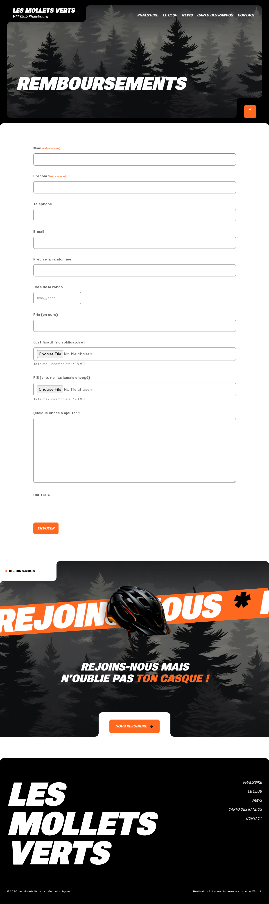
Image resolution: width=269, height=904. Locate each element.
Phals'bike (147, 15)
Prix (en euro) (45, 314)
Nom (46, 148)
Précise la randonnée (52, 259)
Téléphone (42, 204)
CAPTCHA (41, 495)
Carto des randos (215, 15)
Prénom (49, 176)
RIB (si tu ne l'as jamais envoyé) (61, 377)
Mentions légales (59, 891)
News (187, 15)
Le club (170, 15)
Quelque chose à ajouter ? (56, 413)
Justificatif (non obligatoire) (59, 342)
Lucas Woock (253, 891)
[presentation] (67, 509)
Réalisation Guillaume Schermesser (217, 891)
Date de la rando (48, 287)
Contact (246, 15)
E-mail (38, 231)
